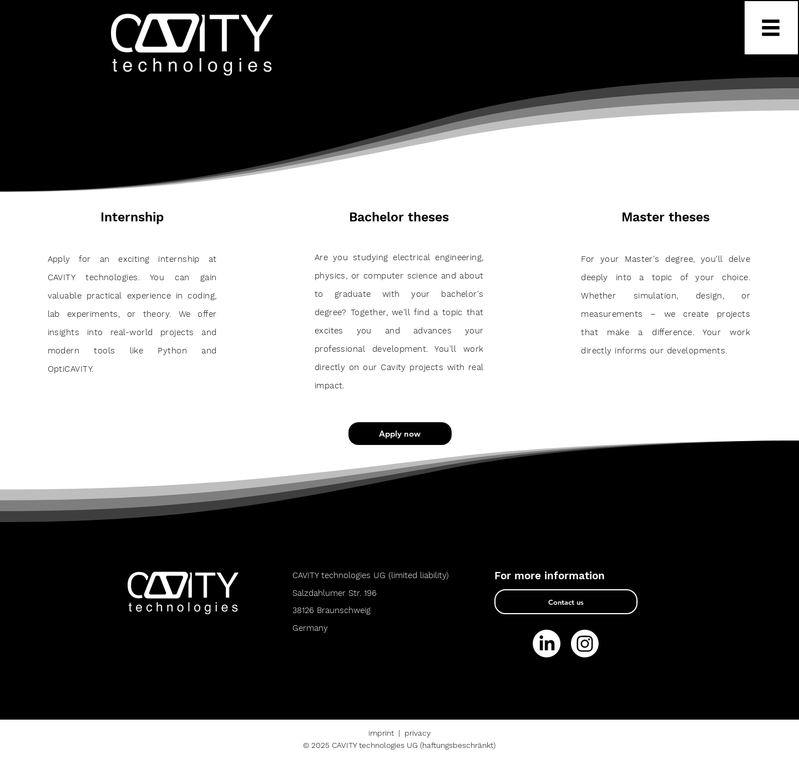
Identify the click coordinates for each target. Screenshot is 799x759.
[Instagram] (585, 643)
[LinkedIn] (546, 643)
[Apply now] (400, 433)
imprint (381, 732)
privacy (417, 732)
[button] (771, 27)
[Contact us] (566, 601)
